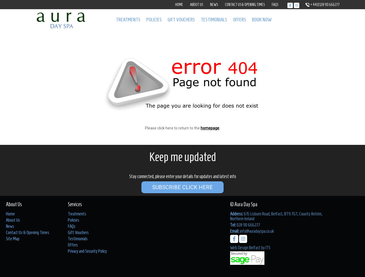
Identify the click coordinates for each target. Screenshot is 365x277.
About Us (196, 5)
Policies (154, 19)
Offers (239, 19)
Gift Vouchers (181, 19)
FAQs (275, 5)
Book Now (262, 19)
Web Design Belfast (245, 247)
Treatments (128, 19)
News (214, 5)
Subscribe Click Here (182, 187)
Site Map (12, 238)
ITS (268, 247)
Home (179, 5)
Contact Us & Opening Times (245, 5)
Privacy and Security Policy (87, 251)
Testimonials (214, 19)
